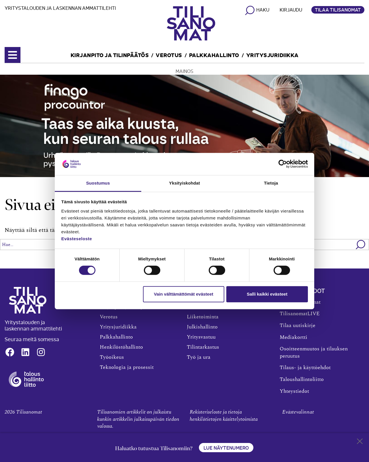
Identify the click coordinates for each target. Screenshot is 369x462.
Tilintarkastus (203, 347)
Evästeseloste (76, 238)
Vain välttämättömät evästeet (183, 294)
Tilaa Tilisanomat (338, 9)
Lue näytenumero (226, 447)
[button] (361, 244)
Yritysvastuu (201, 337)
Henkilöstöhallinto (121, 347)
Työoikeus (112, 357)
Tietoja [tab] (271, 183)
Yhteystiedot (294, 391)
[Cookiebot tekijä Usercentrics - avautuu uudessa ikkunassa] (282, 164)
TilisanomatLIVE (300, 313)
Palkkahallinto (214, 55)
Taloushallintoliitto (302, 379)
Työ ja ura (198, 357)
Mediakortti (293, 337)
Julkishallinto (202, 327)
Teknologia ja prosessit (127, 367)
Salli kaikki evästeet (267, 294)
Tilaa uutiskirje (297, 325)
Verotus (169, 55)
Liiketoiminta (203, 317)
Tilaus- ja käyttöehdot (305, 367)
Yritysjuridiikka (272, 55)
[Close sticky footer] (359, 442)
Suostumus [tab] (98, 183)
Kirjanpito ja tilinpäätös (110, 55)
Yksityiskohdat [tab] (184, 183)
